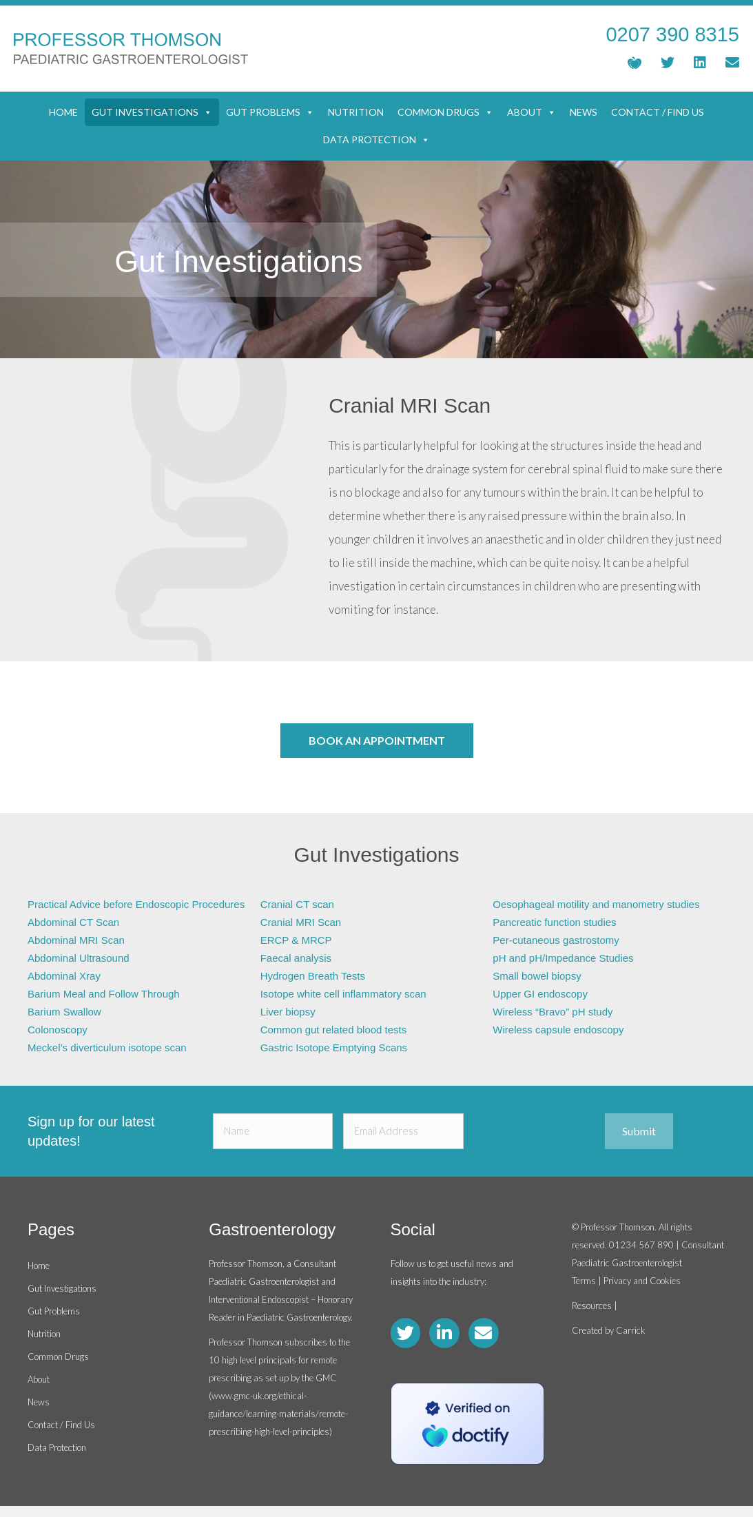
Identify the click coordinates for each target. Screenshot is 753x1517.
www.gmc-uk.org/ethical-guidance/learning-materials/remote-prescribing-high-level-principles (278, 1413)
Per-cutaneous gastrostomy (556, 940)
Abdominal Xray (64, 976)
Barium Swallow (64, 1012)
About (531, 112)
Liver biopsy (288, 1012)
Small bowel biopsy (537, 976)
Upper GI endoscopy (540, 994)
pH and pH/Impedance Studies (563, 958)
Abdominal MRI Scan (76, 940)
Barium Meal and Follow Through (104, 994)
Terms (584, 1280)
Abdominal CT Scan (73, 922)
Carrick (631, 1330)
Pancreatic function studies (554, 922)
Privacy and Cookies (642, 1280)
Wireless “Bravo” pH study (552, 1012)
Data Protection (376, 140)
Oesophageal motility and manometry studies (596, 904)
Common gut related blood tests (333, 1029)
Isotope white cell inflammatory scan (343, 994)
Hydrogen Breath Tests (312, 976)
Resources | (594, 1305)
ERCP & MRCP (296, 940)
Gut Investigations (152, 112)
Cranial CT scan (297, 904)
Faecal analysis (295, 958)
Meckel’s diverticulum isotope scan (107, 1047)
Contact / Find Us (657, 112)
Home (63, 112)
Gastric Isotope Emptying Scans (333, 1047)
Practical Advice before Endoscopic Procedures (136, 904)
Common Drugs (445, 112)
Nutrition (356, 112)
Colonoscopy (57, 1029)
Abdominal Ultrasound (79, 958)
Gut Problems (270, 112)
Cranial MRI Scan (301, 922)
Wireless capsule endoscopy (558, 1029)
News (583, 112)
